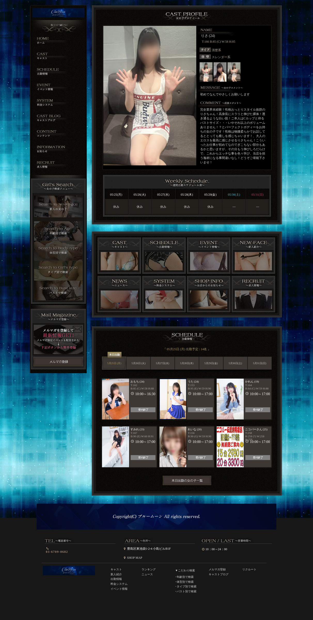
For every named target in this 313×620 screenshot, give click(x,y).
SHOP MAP (134, 558)
